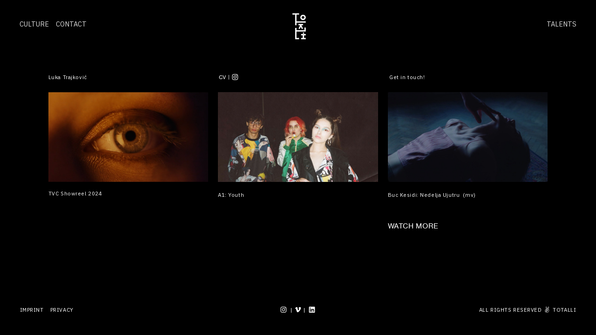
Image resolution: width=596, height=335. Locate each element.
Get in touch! (407, 77)
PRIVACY (62, 309)
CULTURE (34, 24)
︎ (298, 309)
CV (222, 77)
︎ (235, 77)
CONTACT (71, 24)
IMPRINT (32, 309)
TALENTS (561, 24)
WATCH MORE (413, 226)
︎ (312, 309)
